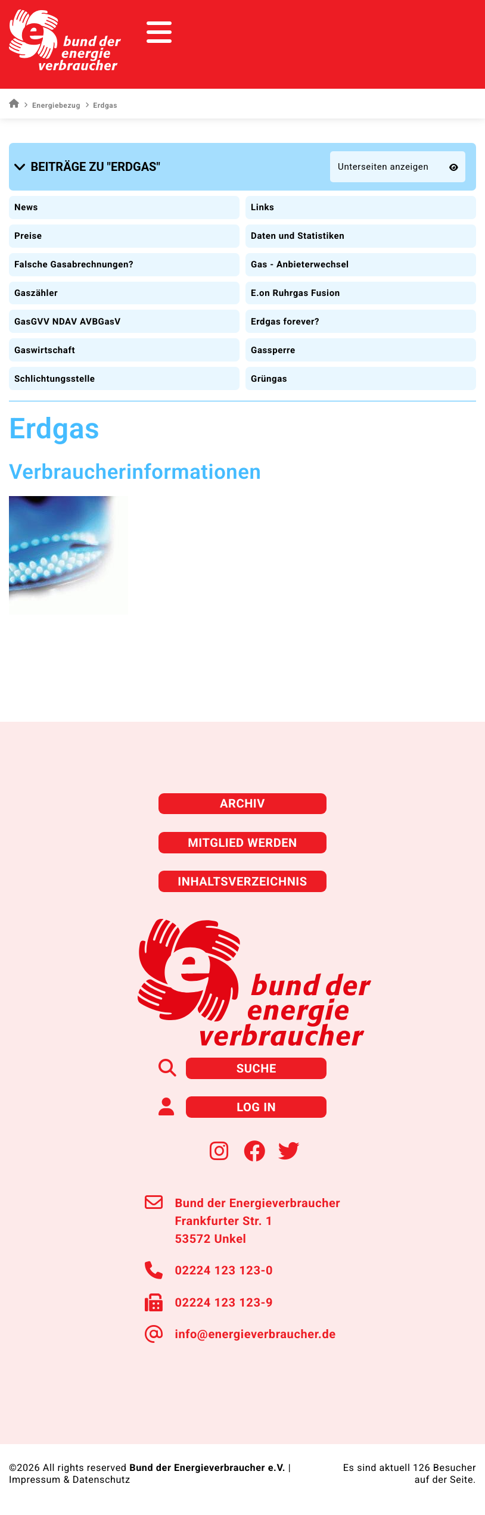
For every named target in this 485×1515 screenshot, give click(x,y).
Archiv (242, 803)
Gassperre (273, 350)
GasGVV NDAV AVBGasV (67, 321)
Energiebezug (52, 105)
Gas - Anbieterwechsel (300, 264)
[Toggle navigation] (453, 32)
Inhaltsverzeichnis (242, 881)
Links (262, 207)
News (26, 207)
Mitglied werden (242, 843)
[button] (89, 166)
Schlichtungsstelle (54, 378)
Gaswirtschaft (44, 350)
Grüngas (269, 378)
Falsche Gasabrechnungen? (73, 264)
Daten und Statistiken (297, 235)
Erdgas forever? (285, 321)
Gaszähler (36, 293)
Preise (28, 235)
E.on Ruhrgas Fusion (295, 293)
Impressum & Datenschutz (69, 1479)
